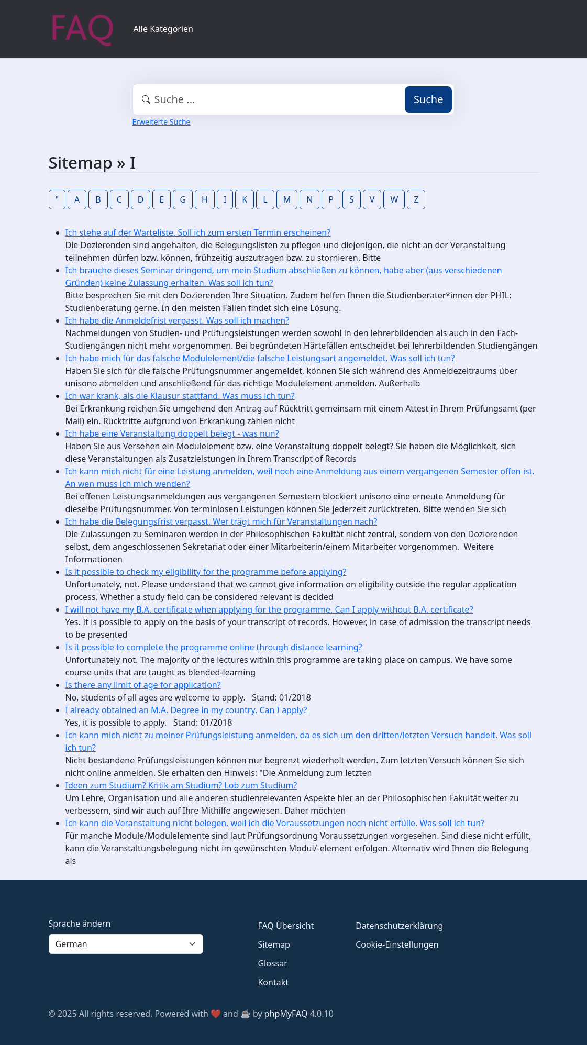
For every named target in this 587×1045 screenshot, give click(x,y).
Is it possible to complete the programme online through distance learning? (213, 647)
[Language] (126, 944)
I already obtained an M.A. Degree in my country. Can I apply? (186, 710)
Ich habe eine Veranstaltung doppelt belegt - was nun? (172, 433)
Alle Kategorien (164, 29)
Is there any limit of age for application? (143, 685)
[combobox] (293, 99)
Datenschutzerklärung (399, 925)
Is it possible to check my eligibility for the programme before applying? (206, 571)
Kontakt (273, 982)
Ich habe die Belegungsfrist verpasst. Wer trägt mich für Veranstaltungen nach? (221, 521)
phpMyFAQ (286, 1013)
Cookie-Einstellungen (397, 944)
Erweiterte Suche (161, 122)
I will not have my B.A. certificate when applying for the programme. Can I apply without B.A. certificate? (269, 609)
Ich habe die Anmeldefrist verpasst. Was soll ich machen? (177, 320)
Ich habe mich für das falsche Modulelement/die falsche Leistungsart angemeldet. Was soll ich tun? (260, 358)
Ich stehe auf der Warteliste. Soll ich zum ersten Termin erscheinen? (198, 232)
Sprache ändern (80, 923)
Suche (429, 99)
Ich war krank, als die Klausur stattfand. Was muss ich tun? (180, 396)
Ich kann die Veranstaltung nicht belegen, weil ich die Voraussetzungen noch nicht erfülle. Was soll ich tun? (275, 823)
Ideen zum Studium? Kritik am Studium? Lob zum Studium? (181, 785)
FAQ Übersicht (286, 925)
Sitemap (274, 944)
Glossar (272, 963)
